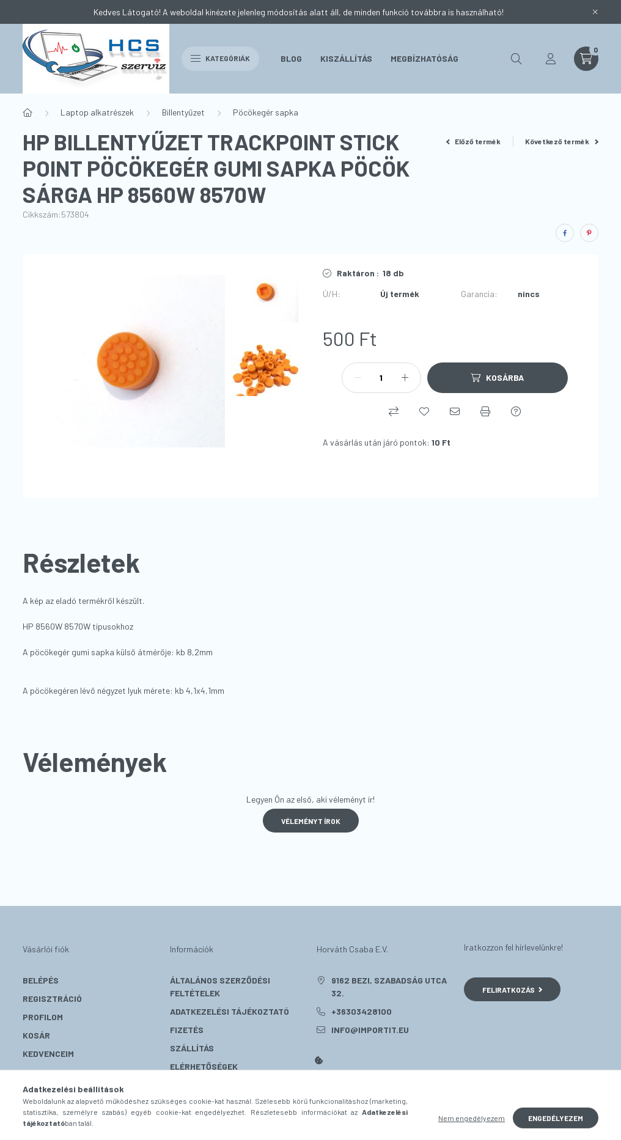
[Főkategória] (27, 112)
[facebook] (565, 233)
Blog (291, 58)
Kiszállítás (346, 58)
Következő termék (561, 141)
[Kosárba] (497, 377)
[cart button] (586, 58)
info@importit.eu (370, 1029)
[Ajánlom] (455, 411)
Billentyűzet (183, 112)
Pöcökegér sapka (265, 112)
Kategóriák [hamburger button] (220, 58)
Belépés (41, 980)
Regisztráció (52, 998)
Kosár (36, 1035)
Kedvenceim (48, 1053)
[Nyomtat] (485, 411)
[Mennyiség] (381, 377)
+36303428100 (361, 1011)
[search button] (516, 58)
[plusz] (405, 378)
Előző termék (473, 141)
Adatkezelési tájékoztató (229, 1011)
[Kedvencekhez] (424, 411)
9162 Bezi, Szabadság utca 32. (389, 986)
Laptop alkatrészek (97, 112)
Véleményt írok (310, 821)
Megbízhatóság (424, 58)
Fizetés (187, 1029)
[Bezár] (595, 12)
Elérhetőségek (204, 1066)
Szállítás (192, 1048)
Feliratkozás (512, 989)
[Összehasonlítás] (393, 411)
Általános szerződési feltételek (220, 986)
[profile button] (550, 58)
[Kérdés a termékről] (516, 411)
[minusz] (357, 378)
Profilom (43, 1017)
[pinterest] (589, 233)
